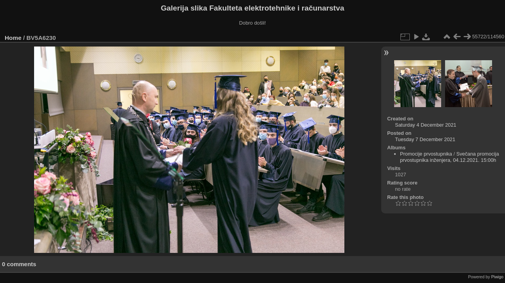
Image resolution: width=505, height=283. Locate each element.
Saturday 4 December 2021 (425, 125)
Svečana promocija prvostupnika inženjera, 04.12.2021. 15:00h (449, 157)
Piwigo (497, 276)
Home (13, 37)
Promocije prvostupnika (426, 154)
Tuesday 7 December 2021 (425, 139)
